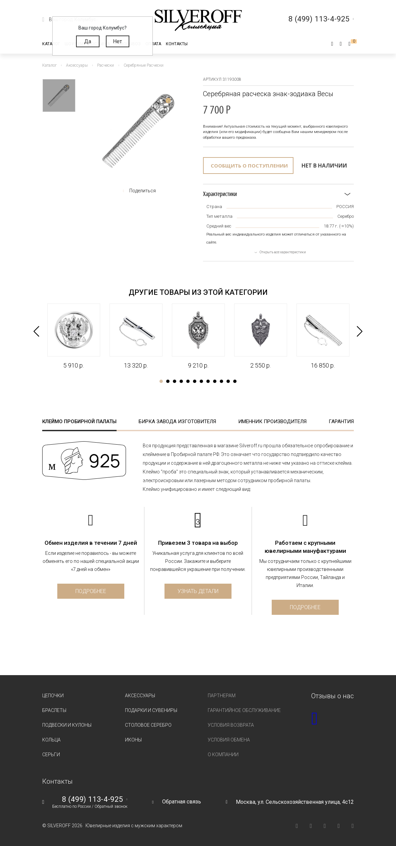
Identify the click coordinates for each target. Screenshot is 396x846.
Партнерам (222, 695)
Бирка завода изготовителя (177, 421)
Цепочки (53, 695)
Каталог (51, 44)
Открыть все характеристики (283, 252)
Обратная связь (181, 801)
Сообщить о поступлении (249, 165)
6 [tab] (194, 381)
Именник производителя (272, 421)
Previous (36, 331)
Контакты (177, 44)
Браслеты (54, 710)
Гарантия (341, 421)
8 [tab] (208, 381)
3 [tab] (174, 381)
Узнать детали (198, 591)
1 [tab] (161, 381)
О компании (223, 754)
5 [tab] (188, 381)
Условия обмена (229, 739)
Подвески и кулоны (66, 725)
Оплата (153, 44)
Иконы (133, 739)
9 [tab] (214, 381)
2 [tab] (168, 381)
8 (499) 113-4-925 (92, 799)
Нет (117, 41)
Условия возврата (231, 725)
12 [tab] (235, 381)
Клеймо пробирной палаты (79, 421)
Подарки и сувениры (151, 710)
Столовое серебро (148, 725)
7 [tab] (201, 381)
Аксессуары (140, 695)
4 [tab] (181, 381)
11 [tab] (228, 381)
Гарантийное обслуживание (244, 710)
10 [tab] (221, 381)
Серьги (51, 754)
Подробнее (90, 591)
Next (360, 331)
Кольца (51, 739)
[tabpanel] (73, 337)
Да (87, 41)
